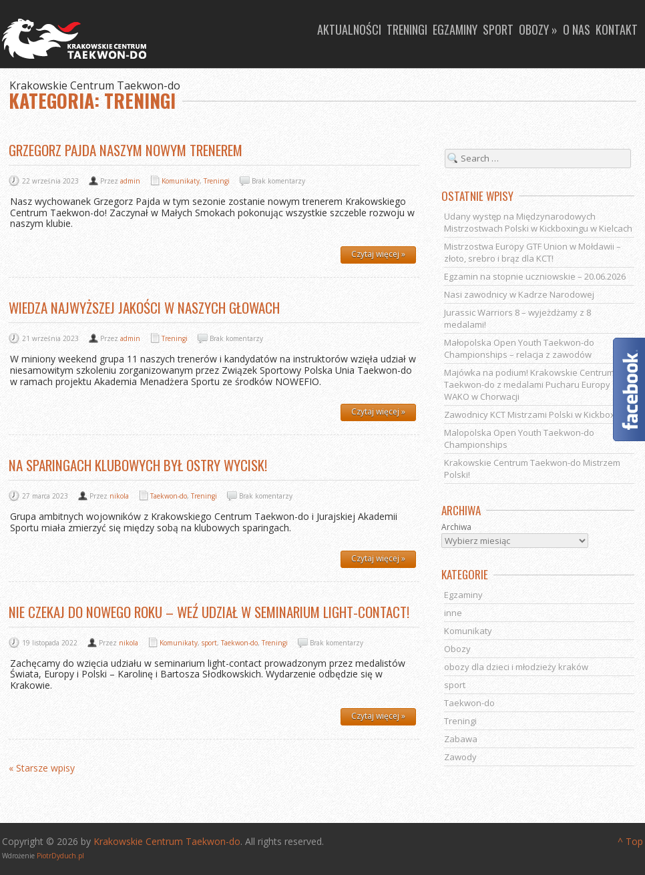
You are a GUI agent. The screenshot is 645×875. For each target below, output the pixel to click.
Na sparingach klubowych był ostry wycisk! (138, 465)
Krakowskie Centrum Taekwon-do (166, 841)
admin (130, 181)
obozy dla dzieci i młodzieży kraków (516, 667)
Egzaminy (455, 29)
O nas (576, 29)
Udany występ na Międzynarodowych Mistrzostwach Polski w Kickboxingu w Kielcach (538, 222)
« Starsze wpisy (42, 768)
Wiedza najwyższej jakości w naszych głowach (144, 307)
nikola (119, 496)
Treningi (407, 29)
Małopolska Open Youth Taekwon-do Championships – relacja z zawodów (519, 348)
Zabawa (460, 739)
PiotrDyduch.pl (60, 855)
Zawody (460, 757)
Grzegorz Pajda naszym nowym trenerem (125, 149)
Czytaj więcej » (378, 254)
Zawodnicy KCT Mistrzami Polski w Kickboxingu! (539, 414)
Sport (498, 29)
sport (209, 642)
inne (453, 613)
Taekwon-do (168, 496)
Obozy (457, 649)
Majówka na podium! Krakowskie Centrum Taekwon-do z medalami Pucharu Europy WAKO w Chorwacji (529, 384)
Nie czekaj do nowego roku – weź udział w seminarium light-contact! (209, 611)
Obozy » (538, 29)
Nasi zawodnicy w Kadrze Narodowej (519, 294)
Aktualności (349, 29)
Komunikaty (181, 181)
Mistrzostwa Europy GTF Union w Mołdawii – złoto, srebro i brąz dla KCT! (532, 252)
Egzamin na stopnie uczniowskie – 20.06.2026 (535, 276)
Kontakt (617, 29)
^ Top (630, 841)
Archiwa (456, 527)
